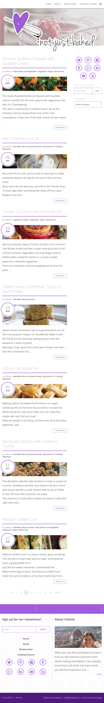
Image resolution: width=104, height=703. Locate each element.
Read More (60, 127)
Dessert (38, 146)
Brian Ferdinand (89, 698)
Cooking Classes (88, 4)
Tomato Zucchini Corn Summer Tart (32, 211)
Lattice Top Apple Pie (20, 368)
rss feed (92, 75)
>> (50, 592)
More (99, 674)
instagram (97, 60)
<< (11, 592)
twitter (79, 60)
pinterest (88, 60)
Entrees (25, 220)
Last (57, 592)
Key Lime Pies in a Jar (20, 138)
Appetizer (18, 220)
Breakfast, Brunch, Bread (24, 146)
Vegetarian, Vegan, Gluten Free (51, 71)
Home (49, 4)
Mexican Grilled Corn (20, 519)
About (57, 4)
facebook (79, 67)
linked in (97, 67)
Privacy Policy (7, 698)
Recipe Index (70, 4)
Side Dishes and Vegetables (25, 71)
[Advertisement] (88, 127)
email (83, 75)
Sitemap (18, 698)
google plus (88, 67)
